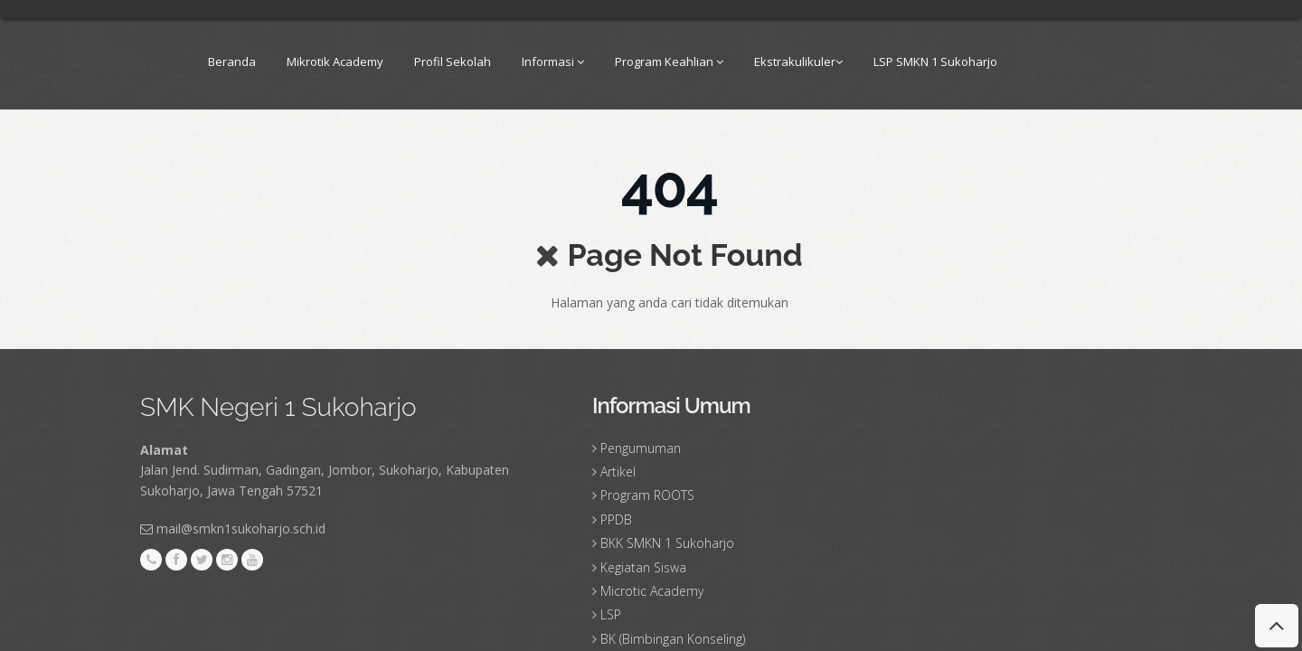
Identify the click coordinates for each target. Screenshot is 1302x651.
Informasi (553, 61)
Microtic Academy (651, 590)
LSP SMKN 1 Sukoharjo (935, 61)
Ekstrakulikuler (798, 61)
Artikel (618, 471)
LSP (610, 614)
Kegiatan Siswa (643, 567)
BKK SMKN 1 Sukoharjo (667, 543)
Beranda (232, 61)
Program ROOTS (647, 495)
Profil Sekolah (452, 61)
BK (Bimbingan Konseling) (672, 638)
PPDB (616, 519)
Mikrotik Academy (335, 61)
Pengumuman (640, 448)
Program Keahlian (669, 61)
